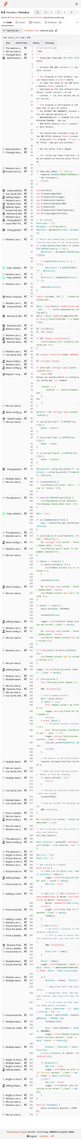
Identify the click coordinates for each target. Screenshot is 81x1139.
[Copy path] (56, 30)
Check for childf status (17, 1028)
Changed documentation (18, 54)
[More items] (77, 22)
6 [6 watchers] (51, 12)
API (52, 1136)
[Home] (6, 4)
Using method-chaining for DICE (23, 190)
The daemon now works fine (20, 48)
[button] (25, 48)
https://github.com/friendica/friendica (26, 17)
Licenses (44, 1136)
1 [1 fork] (77, 12)
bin (37, 30)
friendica (11, 12)
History (36, 43)
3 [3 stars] (64, 12)
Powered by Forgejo (17, 1131)
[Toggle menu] (76, 4)
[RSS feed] (37, 12)
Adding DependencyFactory (20, 197)
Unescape (49, 43)
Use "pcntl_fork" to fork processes (23, 193)
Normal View (21, 43)
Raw (8, 43)
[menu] (32, 1136)
